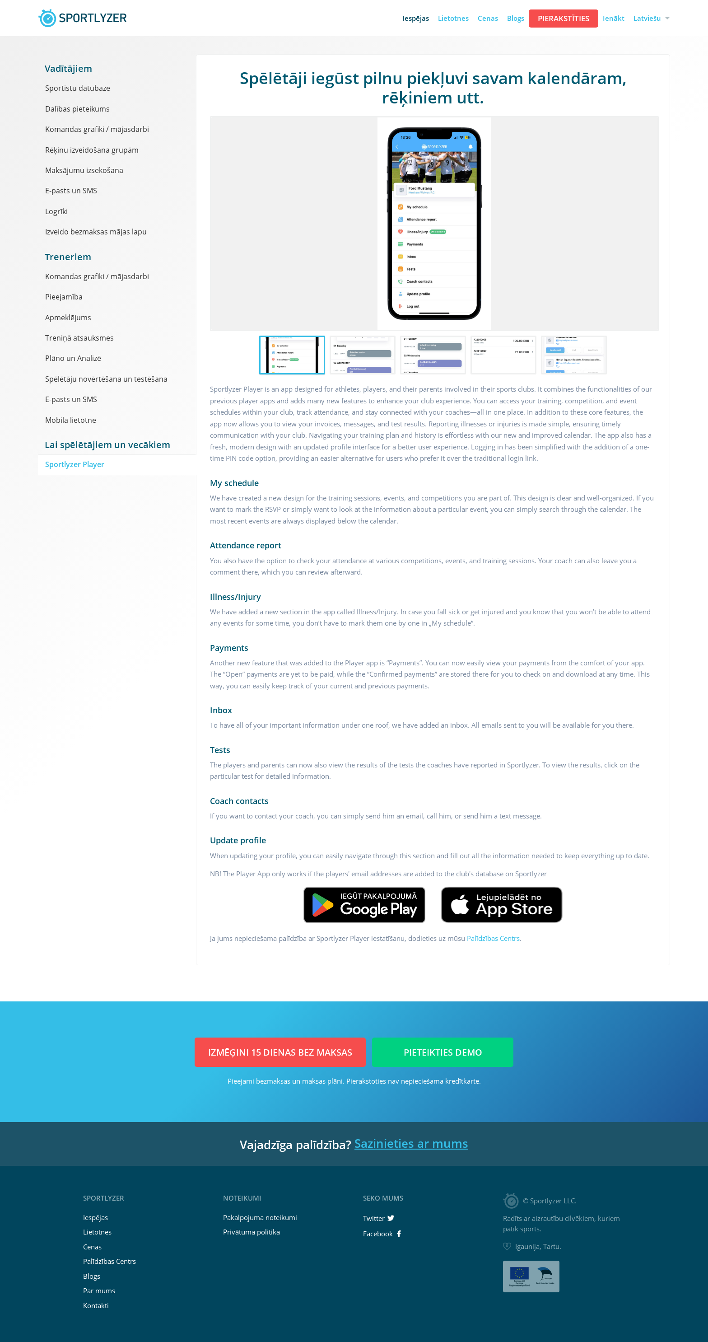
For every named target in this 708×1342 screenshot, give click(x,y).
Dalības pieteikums (77, 109)
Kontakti (96, 1305)
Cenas (488, 18)
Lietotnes (453, 18)
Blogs (515, 18)
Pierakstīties (563, 18)
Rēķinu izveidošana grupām (92, 150)
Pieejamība (64, 297)
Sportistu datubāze (77, 88)
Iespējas (415, 18)
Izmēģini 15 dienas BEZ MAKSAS (280, 1052)
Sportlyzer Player (74, 464)
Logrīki (56, 211)
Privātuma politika (251, 1231)
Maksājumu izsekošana (84, 170)
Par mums (99, 1290)
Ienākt (613, 18)
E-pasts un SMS (71, 191)
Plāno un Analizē (73, 358)
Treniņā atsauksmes (79, 338)
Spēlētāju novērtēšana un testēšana (106, 379)
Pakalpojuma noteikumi (260, 1217)
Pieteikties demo (443, 1052)
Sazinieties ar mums (411, 1143)
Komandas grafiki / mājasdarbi (97, 129)
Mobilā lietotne (70, 420)
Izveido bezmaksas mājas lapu (96, 232)
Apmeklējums (68, 318)
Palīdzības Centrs (493, 938)
